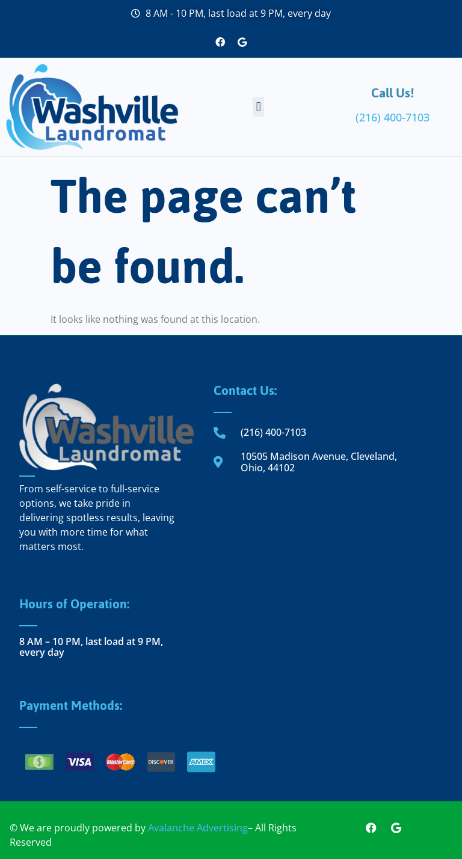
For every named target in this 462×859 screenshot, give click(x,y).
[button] (258, 107)
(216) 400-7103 (393, 117)
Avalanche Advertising (198, 827)
